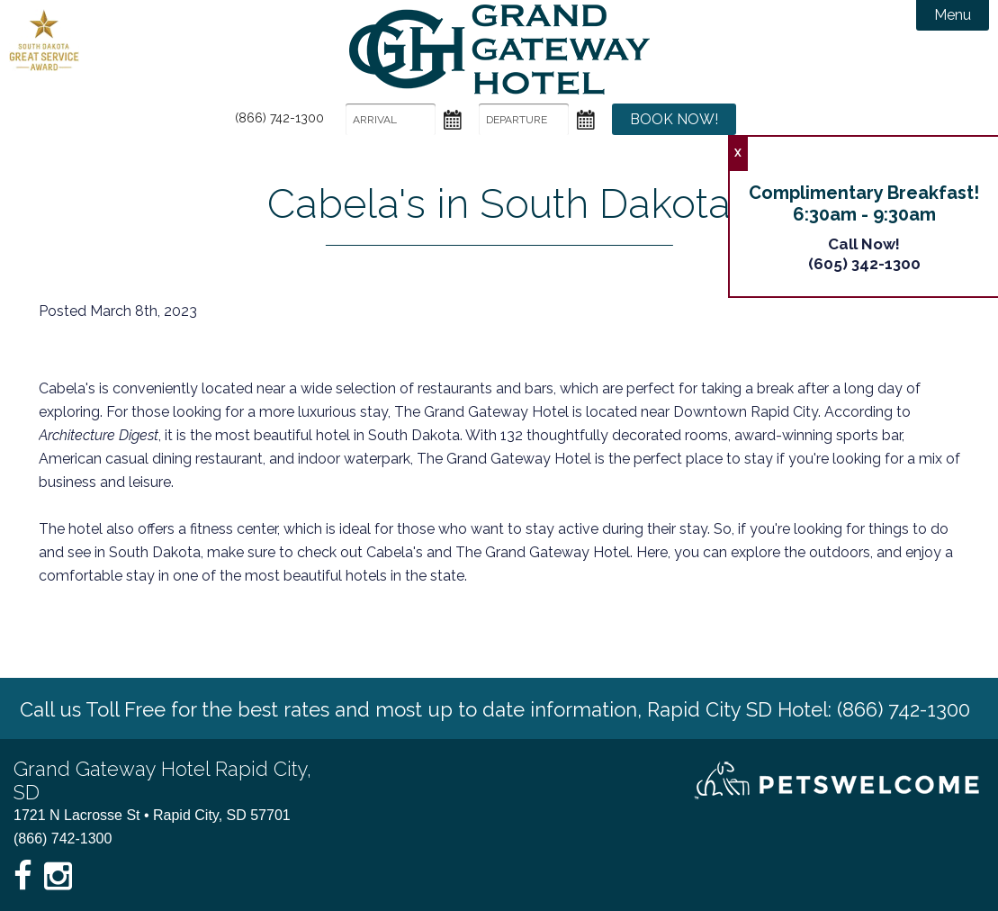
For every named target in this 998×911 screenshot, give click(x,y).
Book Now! (674, 119)
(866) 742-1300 (279, 118)
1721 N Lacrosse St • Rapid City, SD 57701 (152, 815)
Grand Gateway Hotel (499, 50)
